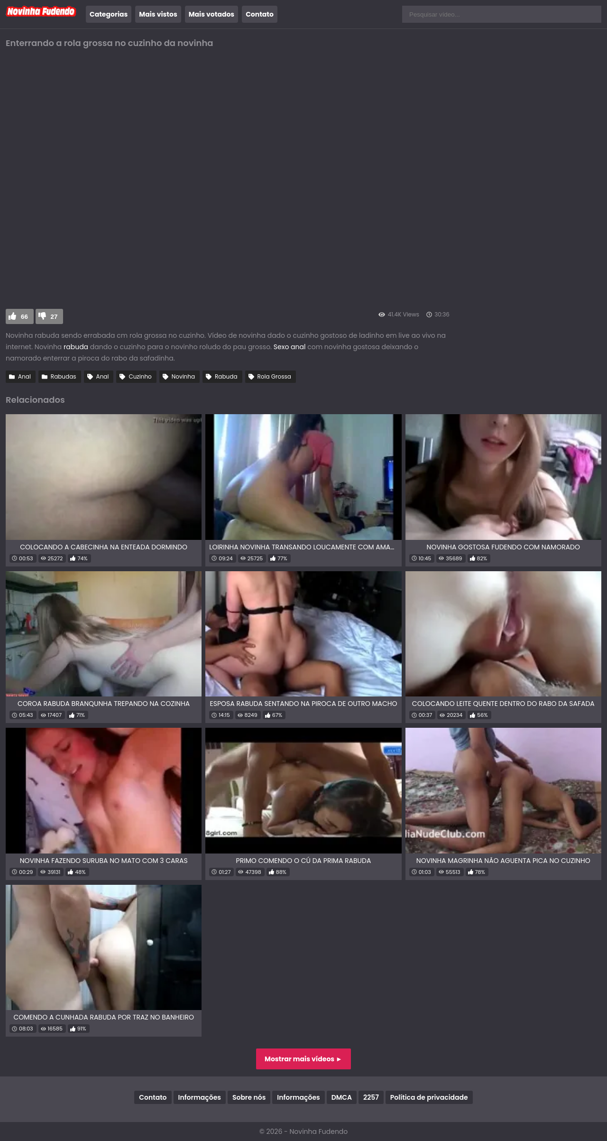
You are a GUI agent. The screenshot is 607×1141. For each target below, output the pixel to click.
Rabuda (226, 376)
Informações (199, 1097)
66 (24, 316)
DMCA (341, 1097)
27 (54, 316)
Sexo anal (290, 347)
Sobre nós (249, 1097)
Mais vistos (158, 14)
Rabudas (63, 376)
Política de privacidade (429, 1097)
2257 (371, 1097)
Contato (260, 14)
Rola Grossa (274, 376)
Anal (24, 376)
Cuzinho (140, 376)
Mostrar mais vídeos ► (303, 1059)
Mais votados (211, 14)
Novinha (183, 376)
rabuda (76, 347)
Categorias (109, 14)
